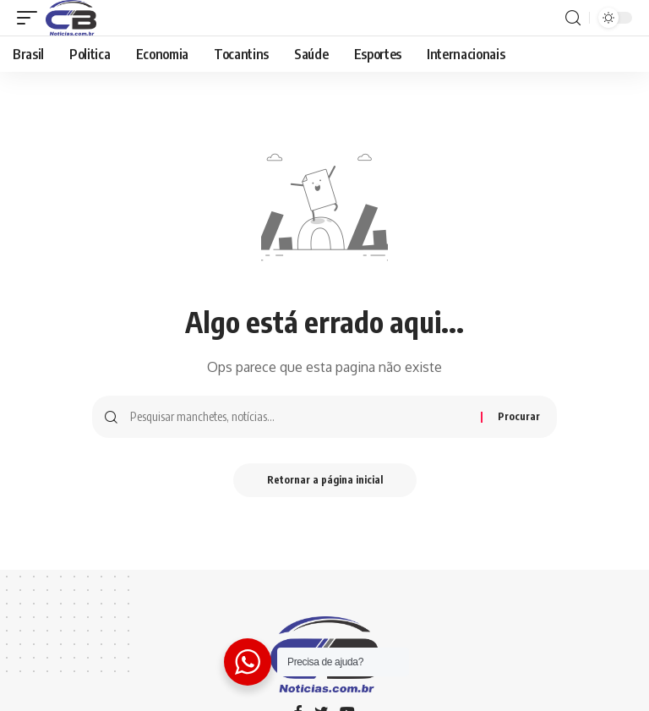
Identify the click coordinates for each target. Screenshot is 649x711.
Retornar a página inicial (325, 479)
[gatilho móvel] (31, 18)
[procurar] (573, 18)
